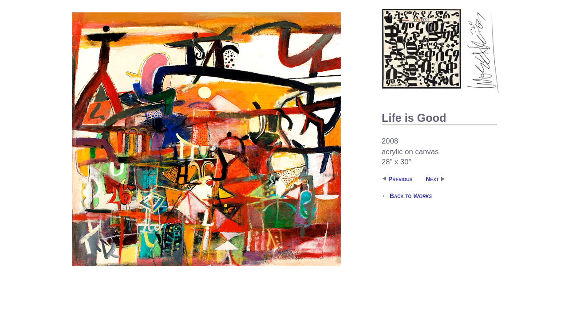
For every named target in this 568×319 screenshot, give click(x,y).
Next (432, 179)
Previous (400, 179)
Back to (407, 195)
